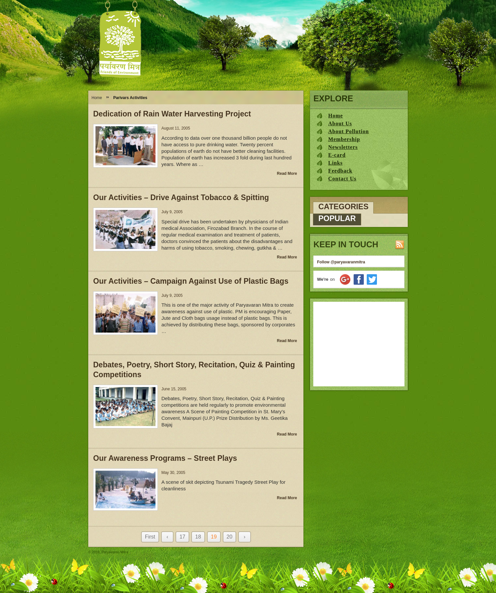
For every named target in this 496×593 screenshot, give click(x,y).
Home (97, 97)
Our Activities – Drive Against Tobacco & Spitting (181, 197)
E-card (336, 155)
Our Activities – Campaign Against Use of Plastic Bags (190, 281)
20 (230, 537)
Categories (343, 206)
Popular (337, 218)
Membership (344, 139)
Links (335, 163)
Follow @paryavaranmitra (341, 262)
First (150, 537)
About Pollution (348, 131)
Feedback (340, 171)
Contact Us (342, 178)
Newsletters (343, 147)
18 (198, 537)
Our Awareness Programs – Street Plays (165, 458)
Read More (287, 173)
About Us (340, 123)
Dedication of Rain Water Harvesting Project (172, 114)
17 (182, 537)
